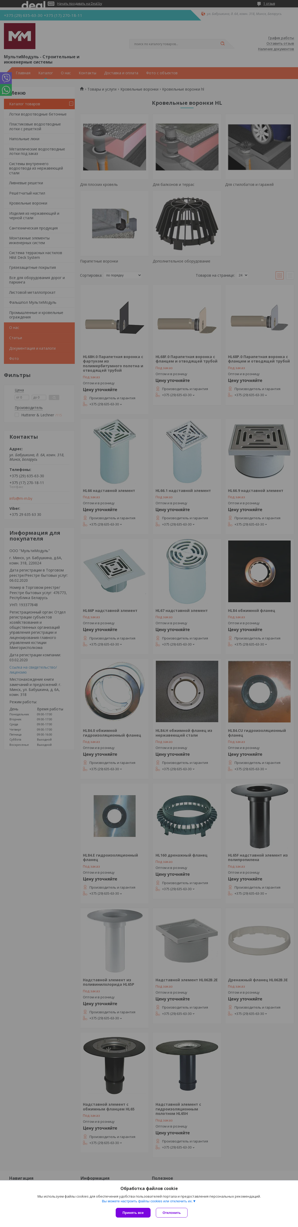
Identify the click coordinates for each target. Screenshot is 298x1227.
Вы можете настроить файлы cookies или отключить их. (147, 1201)
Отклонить (172, 1213)
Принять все (133, 1213)
